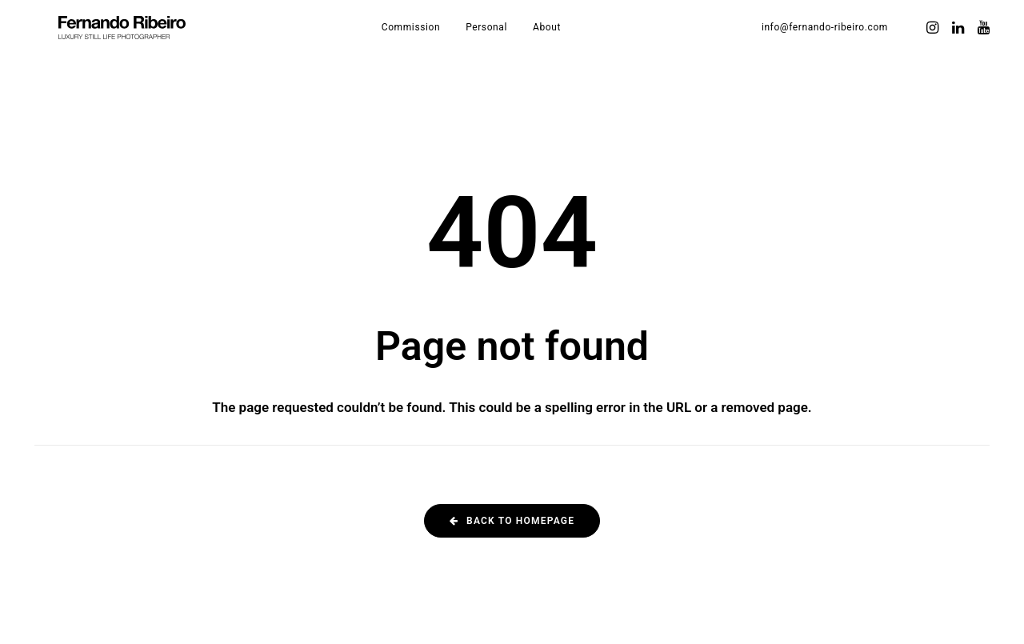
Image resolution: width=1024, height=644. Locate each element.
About (568, 41)
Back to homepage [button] (512, 520)
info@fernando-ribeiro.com (825, 41)
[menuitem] (432, 41)
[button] (934, 41)
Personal (508, 41)
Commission (432, 41)
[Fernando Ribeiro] (143, 42)
